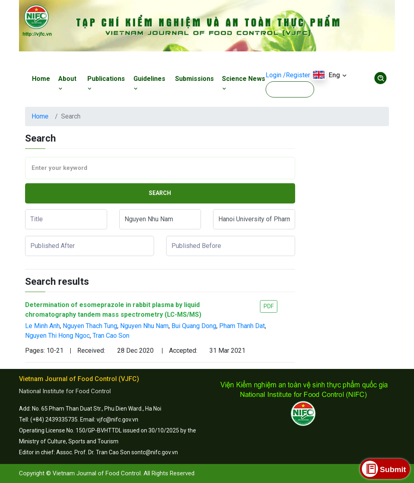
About (67, 83)
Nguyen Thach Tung (90, 326)
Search (160, 193)
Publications (106, 83)
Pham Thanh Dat (242, 326)
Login (273, 75)
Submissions (194, 79)
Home (41, 79)
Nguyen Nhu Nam (144, 326)
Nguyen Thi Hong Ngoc (57, 335)
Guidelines (149, 83)
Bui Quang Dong (193, 326)
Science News (243, 83)
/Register (296, 75)
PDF (269, 306)
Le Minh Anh (42, 326)
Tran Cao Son (111, 335)
